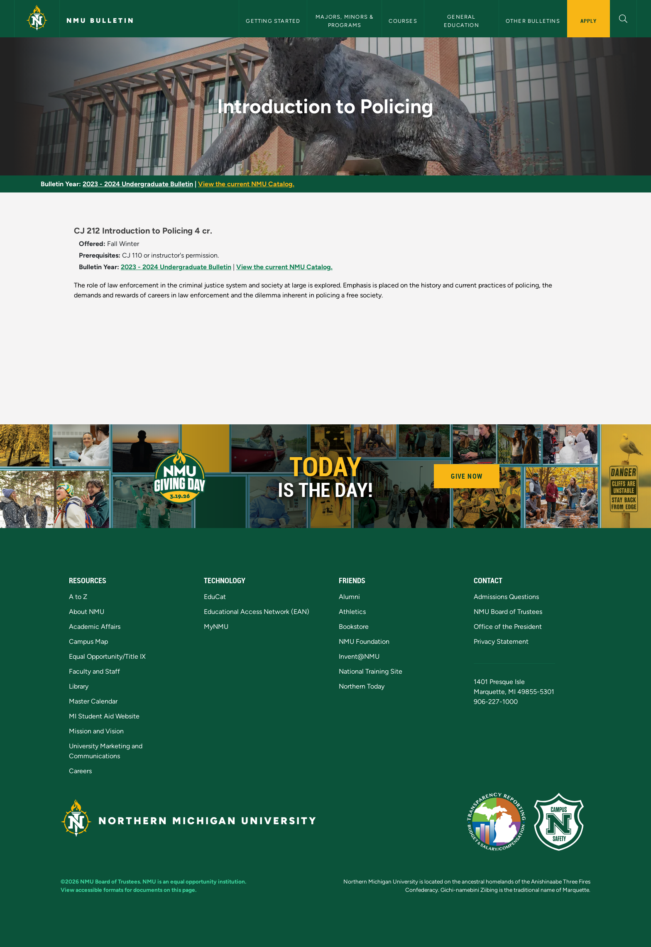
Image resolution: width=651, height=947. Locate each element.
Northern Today (361, 686)
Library (78, 686)
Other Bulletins (533, 21)
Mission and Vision (96, 731)
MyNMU (216, 627)
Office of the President (508, 627)
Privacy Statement (501, 641)
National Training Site (370, 671)
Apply (588, 20)
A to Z (78, 597)
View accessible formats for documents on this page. (128, 889)
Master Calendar (93, 701)
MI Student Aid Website (104, 716)
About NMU (86, 612)
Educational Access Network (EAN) (256, 612)
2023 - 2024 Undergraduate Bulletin (138, 184)
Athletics (352, 612)
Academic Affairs (94, 627)
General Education (461, 21)
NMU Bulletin (100, 20)
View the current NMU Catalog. (246, 184)
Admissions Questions (506, 597)
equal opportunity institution (207, 881)
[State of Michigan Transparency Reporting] (500, 821)
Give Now (466, 476)
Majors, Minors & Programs (345, 21)
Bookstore (354, 627)
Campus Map (88, 641)
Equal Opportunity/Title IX (107, 656)
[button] (623, 17)
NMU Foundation (364, 641)
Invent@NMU (359, 656)
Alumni (349, 597)
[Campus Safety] (562, 821)
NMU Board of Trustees (508, 612)
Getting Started (273, 21)
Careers (80, 771)
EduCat (215, 597)
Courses (403, 21)
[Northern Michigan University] (37, 18)
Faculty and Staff (94, 671)
